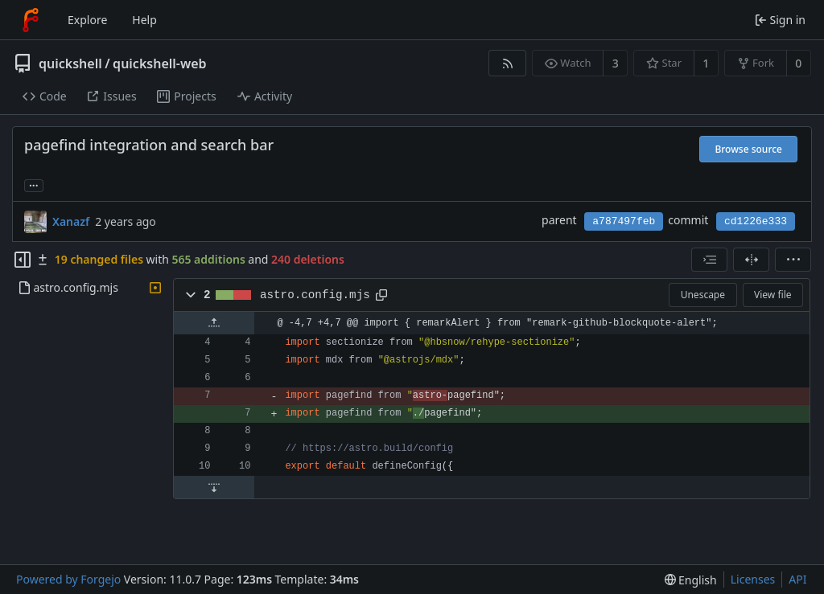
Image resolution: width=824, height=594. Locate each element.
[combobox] (709, 260)
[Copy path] (381, 295)
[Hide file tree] (22, 260)
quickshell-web (159, 63)
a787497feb (623, 221)
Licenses (753, 579)
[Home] (30, 20)
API (797, 579)
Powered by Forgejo (68, 579)
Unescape (703, 294)
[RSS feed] (507, 63)
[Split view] (751, 260)
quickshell (70, 63)
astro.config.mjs (315, 295)
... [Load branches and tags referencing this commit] (34, 184)
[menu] (793, 260)
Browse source (748, 149)
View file (772, 294)
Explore (87, 19)
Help (144, 19)
